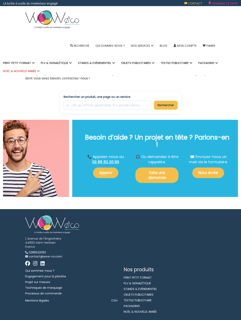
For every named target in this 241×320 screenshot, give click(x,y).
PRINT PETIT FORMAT (19, 63)
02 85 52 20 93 (105, 161)
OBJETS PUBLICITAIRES (138, 63)
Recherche (79, 46)
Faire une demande (157, 175)
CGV (114, 300)
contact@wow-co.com (45, 256)
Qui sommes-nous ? (110, 46)
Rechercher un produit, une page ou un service (97, 97)
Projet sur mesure (37, 282)
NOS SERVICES (142, 46)
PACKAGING (208, 63)
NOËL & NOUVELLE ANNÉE (21, 71)
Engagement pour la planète (45, 276)
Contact (193, 3)
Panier (209, 46)
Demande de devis (223, 3)
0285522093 (37, 252)
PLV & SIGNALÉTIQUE (56, 63)
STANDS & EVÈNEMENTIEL (96, 63)
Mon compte (185, 46)
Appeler (105, 172)
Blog (163, 46)
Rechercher (166, 105)
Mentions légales (37, 300)
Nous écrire (208, 172)
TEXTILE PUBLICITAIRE (176, 63)
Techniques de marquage (43, 288)
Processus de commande (43, 293)
